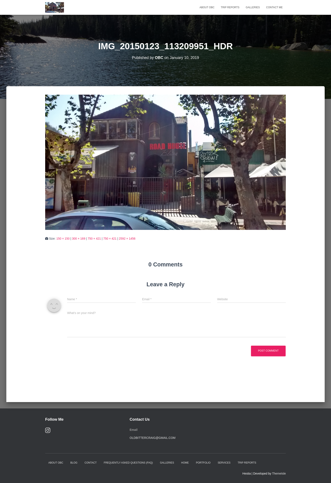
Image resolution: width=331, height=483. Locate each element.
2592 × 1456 (127, 238)
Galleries (253, 7)
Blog (73, 462)
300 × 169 (78, 238)
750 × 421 (94, 238)
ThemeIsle (279, 473)
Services (224, 462)
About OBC (206, 7)
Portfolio (203, 462)
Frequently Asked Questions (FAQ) (128, 462)
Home (185, 462)
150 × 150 (63, 238)
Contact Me (274, 7)
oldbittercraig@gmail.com (152, 437)
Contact (91, 462)
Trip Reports (230, 7)
